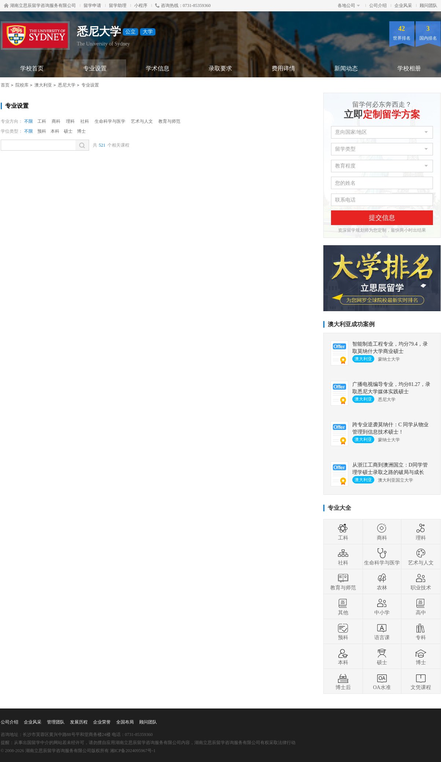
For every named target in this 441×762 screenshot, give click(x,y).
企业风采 (403, 5)
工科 (41, 121)
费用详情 (283, 68)
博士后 (343, 681)
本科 (55, 131)
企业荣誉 (102, 722)
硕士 (68, 131)
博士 (81, 131)
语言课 (382, 631)
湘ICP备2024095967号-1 (133, 750)
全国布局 (125, 722)
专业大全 (339, 508)
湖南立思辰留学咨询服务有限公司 (40, 5)
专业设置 (95, 68)
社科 (84, 121)
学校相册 (409, 68)
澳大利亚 (43, 85)
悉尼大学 (67, 85)
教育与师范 (169, 121)
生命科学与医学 (110, 121)
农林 (381, 581)
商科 (56, 121)
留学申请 (92, 5)
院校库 (22, 85)
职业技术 (421, 581)
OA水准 (381, 681)
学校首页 (32, 68)
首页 (5, 85)
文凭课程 (421, 681)
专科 (420, 631)
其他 (343, 606)
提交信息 (382, 217)
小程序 (140, 5)
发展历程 (79, 722)
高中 (420, 606)
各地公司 (349, 5)
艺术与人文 (142, 121)
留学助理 (117, 5)
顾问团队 (428, 5)
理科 (70, 121)
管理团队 (56, 722)
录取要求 (220, 68)
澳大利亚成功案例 (351, 324)
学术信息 (157, 68)
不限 (28, 121)
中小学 (382, 606)
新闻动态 (346, 68)
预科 (41, 131)
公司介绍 (378, 5)
